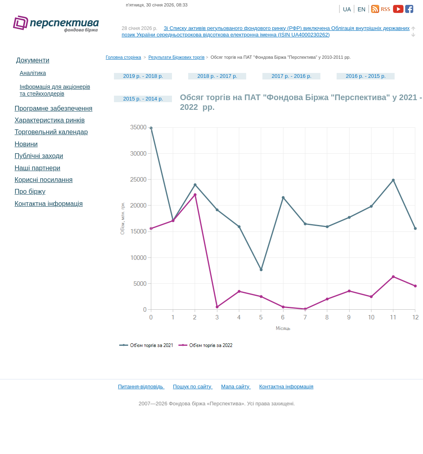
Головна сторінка (123, 57)
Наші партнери (37, 167)
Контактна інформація (49, 203)
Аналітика (33, 73)
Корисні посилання (44, 179)
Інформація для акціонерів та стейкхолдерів (55, 90)
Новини (26, 144)
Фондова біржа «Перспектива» (58, 24)
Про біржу (30, 191)
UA (347, 9)
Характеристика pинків (50, 120)
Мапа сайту (236, 386)
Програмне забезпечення (53, 108)
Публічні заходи (39, 155)
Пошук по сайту (193, 386)
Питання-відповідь (141, 386)
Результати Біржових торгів (176, 57)
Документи (32, 60)
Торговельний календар (51, 131)
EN (361, 9)
